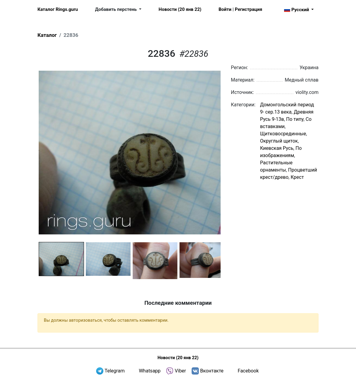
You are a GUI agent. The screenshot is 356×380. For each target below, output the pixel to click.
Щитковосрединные (283, 134)
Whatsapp (149, 371)
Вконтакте (211, 371)
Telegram (115, 371)
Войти (224, 9)
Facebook (248, 371)
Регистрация (248, 9)
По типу (294, 119)
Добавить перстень (116, 9)
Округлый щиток (279, 141)
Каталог (47, 35)
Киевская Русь (276, 148)
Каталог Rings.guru (57, 9)
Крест (297, 177)
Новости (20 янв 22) (180, 9)
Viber (180, 371)
